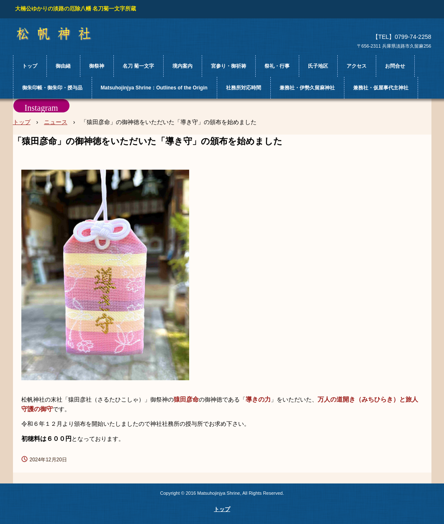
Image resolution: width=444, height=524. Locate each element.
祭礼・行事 (277, 66)
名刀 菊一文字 (138, 66)
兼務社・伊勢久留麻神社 (307, 88)
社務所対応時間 (243, 88)
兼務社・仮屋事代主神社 (380, 88)
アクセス (356, 66)
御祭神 (96, 66)
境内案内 (182, 66)
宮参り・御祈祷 (228, 66)
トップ (29, 66)
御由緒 (63, 66)
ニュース (55, 122)
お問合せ (395, 66)
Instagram (41, 107)
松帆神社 (61, 34)
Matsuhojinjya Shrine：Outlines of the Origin (154, 88)
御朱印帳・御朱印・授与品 (52, 88)
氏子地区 (318, 66)
